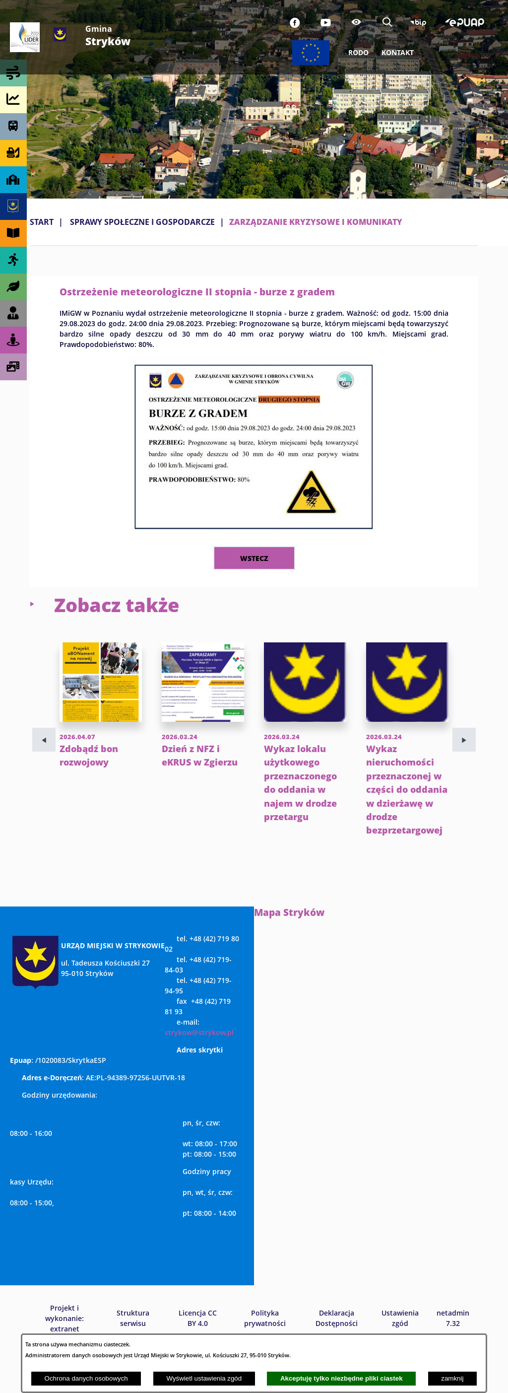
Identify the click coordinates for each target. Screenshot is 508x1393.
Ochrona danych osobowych (86, 1378)
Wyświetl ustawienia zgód (204, 1378)
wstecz (254, 558)
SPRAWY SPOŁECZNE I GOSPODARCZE (142, 221)
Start (42, 221)
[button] (254, 531)
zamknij (452, 1378)
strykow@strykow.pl (199, 1073)
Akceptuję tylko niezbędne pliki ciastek (341, 1378)
